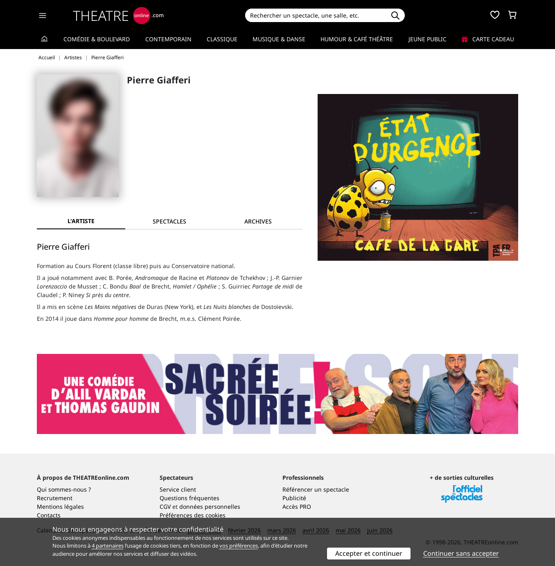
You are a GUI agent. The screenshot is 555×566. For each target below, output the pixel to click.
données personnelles (209, 506)
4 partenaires (108, 545)
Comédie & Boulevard (96, 39)
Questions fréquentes (189, 498)
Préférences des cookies (193, 515)
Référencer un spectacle (315, 489)
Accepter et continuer (368, 553)
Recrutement (54, 498)
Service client (178, 489)
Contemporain (168, 39)
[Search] (315, 15)
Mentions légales (60, 506)
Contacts (49, 515)
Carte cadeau (488, 39)
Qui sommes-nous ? (64, 489)
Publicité (294, 498)
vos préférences (238, 545)
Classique (222, 39)
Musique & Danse (279, 39)
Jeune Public (427, 39)
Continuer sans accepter (461, 553)
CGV (165, 506)
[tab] (169, 221)
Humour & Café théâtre (356, 39)
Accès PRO (296, 506)
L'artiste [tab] (81, 221)
